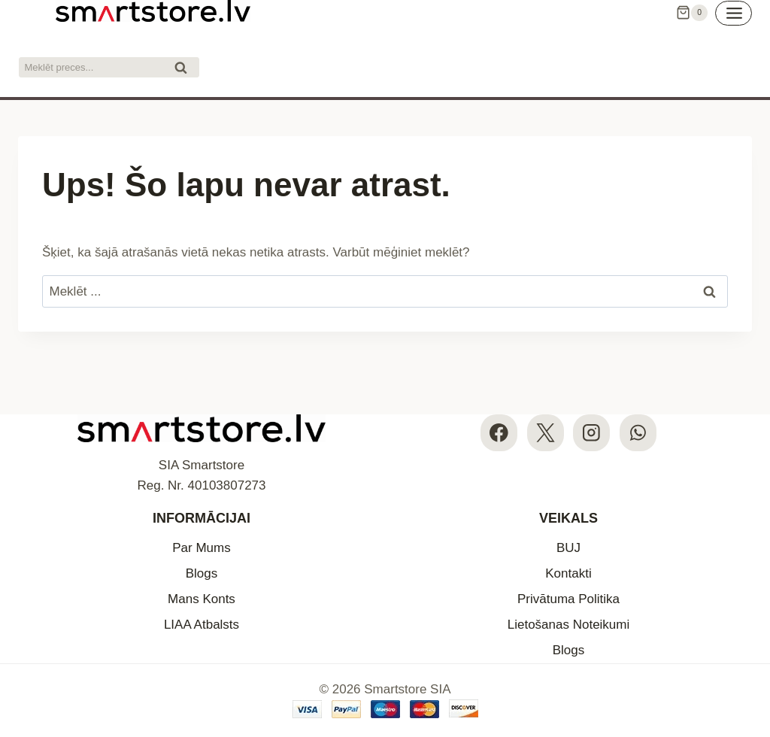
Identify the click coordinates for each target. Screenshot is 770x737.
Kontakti (568, 573)
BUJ (568, 548)
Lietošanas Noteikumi (569, 624)
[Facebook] (498, 432)
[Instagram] (591, 432)
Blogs (202, 573)
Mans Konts (201, 599)
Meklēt (185, 69)
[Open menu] (733, 13)
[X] (545, 432)
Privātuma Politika (568, 599)
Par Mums (201, 548)
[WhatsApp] (638, 432)
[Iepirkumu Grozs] (692, 13)
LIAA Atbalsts (201, 624)
